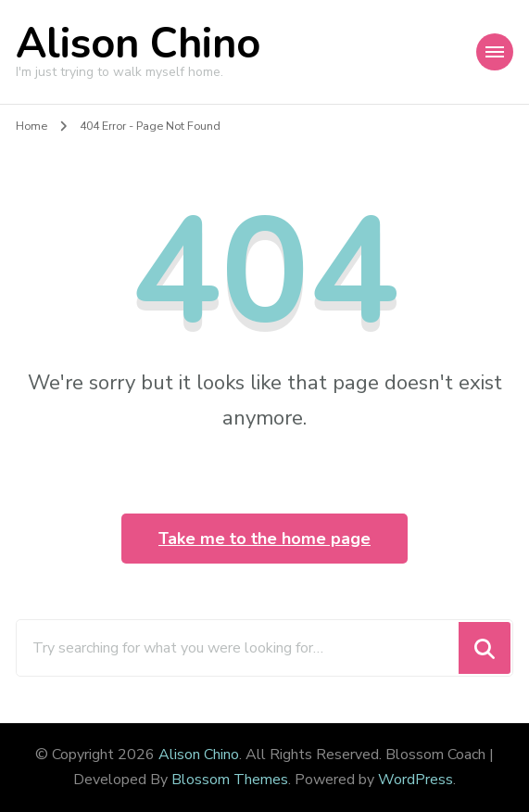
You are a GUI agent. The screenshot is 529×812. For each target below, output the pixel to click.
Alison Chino (138, 44)
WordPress (415, 779)
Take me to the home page (264, 538)
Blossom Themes (229, 779)
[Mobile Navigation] (494, 51)
